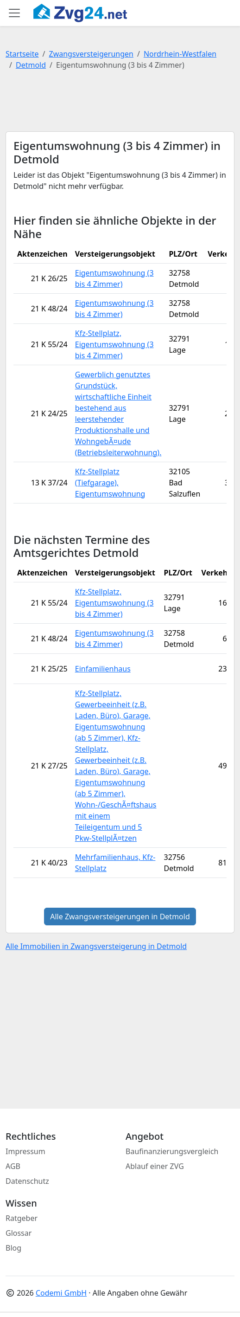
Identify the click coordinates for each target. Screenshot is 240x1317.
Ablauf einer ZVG (155, 1166)
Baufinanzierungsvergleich (172, 1151)
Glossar (19, 1233)
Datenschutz (27, 1181)
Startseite (22, 54)
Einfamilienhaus (103, 669)
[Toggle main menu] (14, 13)
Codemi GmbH (61, 1293)
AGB (13, 1166)
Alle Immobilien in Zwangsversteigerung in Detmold (96, 946)
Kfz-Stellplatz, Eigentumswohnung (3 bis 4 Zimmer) (114, 344)
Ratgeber (22, 1218)
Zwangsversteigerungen (91, 54)
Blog (13, 1248)
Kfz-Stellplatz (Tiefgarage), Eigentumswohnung (110, 482)
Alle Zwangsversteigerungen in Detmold (120, 916)
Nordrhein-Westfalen (180, 54)
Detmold (31, 65)
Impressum (25, 1151)
